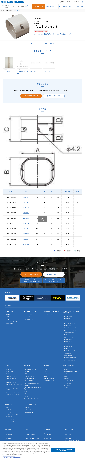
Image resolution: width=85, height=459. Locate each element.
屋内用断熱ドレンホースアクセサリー (14, 377)
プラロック (46, 367)
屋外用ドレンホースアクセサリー (13, 371)
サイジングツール (29, 409)
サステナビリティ (50, 429)
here (31, 445)
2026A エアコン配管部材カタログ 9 (44, 34)
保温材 (7, 315)
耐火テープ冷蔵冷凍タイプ (70, 326)
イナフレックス (28, 406)
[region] (42, 450)
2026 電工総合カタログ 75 (64, 34)
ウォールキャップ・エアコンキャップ (33, 386)
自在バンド (66, 376)
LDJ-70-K (26, 213)
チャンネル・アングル (69, 378)
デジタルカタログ (69, 426)
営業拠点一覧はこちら (53, 96)
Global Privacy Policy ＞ (9, 456)
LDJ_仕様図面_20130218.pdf (22, 72)
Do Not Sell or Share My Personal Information (63, 450)
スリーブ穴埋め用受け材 (69, 359)
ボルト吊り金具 (67, 381)
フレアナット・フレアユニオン (32, 396)
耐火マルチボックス (68, 336)
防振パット (46, 374)
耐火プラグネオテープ (69, 343)
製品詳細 (52, 43)
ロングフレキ (9, 404)
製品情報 (62, 2)
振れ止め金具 (67, 383)
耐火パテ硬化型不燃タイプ (70, 356)
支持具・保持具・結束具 (69, 364)
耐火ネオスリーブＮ (68, 340)
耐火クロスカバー (68, 315)
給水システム (8, 401)
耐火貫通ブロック (68, 338)
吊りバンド (66, 367)
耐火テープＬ (67, 347)
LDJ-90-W (26, 244)
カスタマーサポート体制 (32, 432)
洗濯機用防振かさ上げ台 (49, 378)
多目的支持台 (47, 371)
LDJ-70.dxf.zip (33, 71)
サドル (26, 394)
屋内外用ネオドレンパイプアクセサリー (14, 383)
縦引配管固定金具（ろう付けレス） (72, 369)
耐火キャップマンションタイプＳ (71, 329)
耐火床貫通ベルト (68, 317)
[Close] (82, 450)
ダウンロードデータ (35, 43)
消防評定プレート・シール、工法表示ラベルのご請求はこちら (31, 280)
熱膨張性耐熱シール (68, 354)
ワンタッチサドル (10, 418)
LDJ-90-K (26, 239)
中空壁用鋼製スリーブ (69, 352)
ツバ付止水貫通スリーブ (30, 367)
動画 (68, 2)
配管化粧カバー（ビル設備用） (52, 310)
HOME (3, 10)
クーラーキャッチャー (49, 376)
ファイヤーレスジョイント (12, 320)
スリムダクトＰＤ (48, 313)
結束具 (65, 374)
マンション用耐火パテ (69, 331)
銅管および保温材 (9, 310)
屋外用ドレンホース (10, 369)
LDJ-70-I (26, 202)
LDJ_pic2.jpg (6, 71)
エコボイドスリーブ (29, 369)
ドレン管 (7, 364)
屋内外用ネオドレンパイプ (12, 380)
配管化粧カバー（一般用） (31, 310)
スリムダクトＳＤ (29, 313)
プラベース (46, 369)
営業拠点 (48, 426)
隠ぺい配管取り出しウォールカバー (33, 381)
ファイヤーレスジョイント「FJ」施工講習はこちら (54, 280)
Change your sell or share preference (13, 457)
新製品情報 (9, 429)
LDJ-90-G (26, 223)
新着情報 (8, 432)
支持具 (65, 371)
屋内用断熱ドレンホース (11, 374)
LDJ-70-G (26, 197)
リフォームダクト (10, 409)
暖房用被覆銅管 (9, 322)
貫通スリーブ (28, 371)
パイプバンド (9, 413)
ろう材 (7, 318)
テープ (26, 391)
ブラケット (66, 385)
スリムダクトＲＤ (48, 315)
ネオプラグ (27, 404)
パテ (26, 389)
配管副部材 (27, 364)
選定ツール (48, 432)
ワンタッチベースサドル (11, 415)
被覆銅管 (8, 313)
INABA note (9, 436)
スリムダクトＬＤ (29, 318)
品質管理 (28, 436)
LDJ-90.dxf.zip (46, 71)
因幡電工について (30, 429)
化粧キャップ (28, 383)
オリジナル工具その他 (30, 401)
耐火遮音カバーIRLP (68, 345)
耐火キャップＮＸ (68, 320)
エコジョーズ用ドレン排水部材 (13, 392)
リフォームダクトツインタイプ (13, 411)
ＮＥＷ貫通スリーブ (29, 374)
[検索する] (28, 6)
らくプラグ (8, 406)
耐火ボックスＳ (67, 333)
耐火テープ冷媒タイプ (69, 324)
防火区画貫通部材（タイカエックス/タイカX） (71, 311)
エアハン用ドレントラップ (12, 367)
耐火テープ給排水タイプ (69, 349)
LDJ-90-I (26, 228)
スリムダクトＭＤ (29, 315)
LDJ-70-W (26, 218)
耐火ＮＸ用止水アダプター (70, 322)
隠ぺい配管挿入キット (30, 378)
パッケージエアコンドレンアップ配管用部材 (14, 387)
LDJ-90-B (26, 234)
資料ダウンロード (50, 436)
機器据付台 (46, 364)
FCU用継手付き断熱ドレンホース (13, 390)
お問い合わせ (45, 43)
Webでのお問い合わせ (31, 96)
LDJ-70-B (26, 207)
